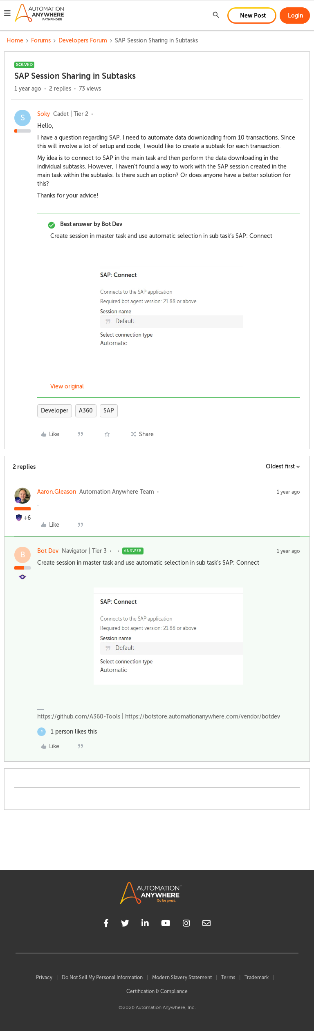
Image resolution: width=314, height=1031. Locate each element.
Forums (41, 41)
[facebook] (106, 924)
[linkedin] (145, 924)
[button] (7, 14)
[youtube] (165, 924)
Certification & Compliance (157, 991)
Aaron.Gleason (56, 492)
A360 (86, 411)
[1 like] (67, 731)
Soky (43, 114)
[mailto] (206, 924)
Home (15, 41)
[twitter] (125, 924)
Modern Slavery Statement (182, 977)
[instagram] (186, 924)
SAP (108, 411)
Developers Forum (82, 41)
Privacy (44, 977)
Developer (54, 411)
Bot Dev (47, 551)
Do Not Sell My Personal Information (102, 977)
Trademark (256, 977)
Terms (228, 977)
